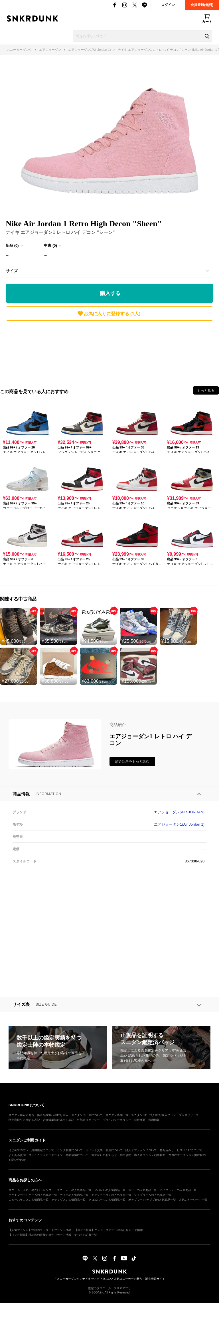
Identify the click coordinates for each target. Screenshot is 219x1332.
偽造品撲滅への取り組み (52, 1115)
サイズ (12, 270)
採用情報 (154, 1119)
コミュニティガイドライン (46, 1155)
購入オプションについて (141, 1150)
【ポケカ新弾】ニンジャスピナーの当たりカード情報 (108, 1230)
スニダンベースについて (87, 1115)
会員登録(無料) (201, 5)
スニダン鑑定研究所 (21, 1115)
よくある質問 (17, 1155)
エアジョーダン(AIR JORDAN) (179, 812)
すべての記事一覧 (85, 1234)
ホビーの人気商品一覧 (142, 1190)
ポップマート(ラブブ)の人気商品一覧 (152, 1199)
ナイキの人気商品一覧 (74, 1194)
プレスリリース (189, 1115)
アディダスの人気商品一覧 (68, 1199)
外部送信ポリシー (88, 1119)
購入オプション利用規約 (149, 1155)
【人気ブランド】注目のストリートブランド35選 (40, 1230)
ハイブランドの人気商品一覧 (178, 1190)
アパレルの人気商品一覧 (109, 1190)
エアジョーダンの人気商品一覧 (111, 1194)
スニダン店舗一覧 (117, 1115)
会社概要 (139, 1119)
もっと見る (205, 391)
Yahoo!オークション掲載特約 (187, 1155)
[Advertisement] (109, 348)
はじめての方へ (19, 1150)
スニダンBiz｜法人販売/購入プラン (153, 1115)
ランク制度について (70, 1150)
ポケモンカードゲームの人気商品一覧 (33, 1194)
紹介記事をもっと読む (132, 761)
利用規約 (125, 1155)
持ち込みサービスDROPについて (181, 1150)
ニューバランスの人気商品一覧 (28, 1199)
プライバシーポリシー (117, 1119)
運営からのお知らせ (104, 1155)
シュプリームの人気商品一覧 (152, 1194)
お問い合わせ (17, 1159)
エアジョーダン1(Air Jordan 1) (179, 824)
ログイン (168, 5)
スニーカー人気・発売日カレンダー (31, 1190)
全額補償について (77, 1155)
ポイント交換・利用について (104, 1150)
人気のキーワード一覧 (193, 1199)
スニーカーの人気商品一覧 (74, 1190)
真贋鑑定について (42, 1150)
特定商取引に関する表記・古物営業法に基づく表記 (41, 1119)
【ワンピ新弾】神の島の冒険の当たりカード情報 (40, 1234)
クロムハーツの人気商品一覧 (106, 1199)
